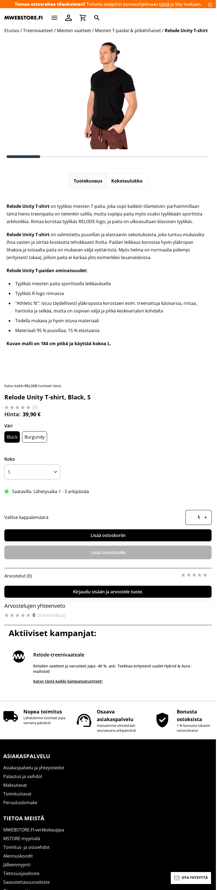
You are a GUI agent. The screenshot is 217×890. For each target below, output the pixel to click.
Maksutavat (15, 785)
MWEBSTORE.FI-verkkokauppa (33, 830)
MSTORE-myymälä (21, 839)
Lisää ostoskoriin (108, 535)
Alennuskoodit (18, 856)
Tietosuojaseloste (21, 873)
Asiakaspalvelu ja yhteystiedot (33, 768)
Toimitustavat (17, 794)
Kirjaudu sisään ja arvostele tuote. (108, 592)
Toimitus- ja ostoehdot (26, 847)
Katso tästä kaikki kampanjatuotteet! (68, 681)
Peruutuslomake (20, 803)
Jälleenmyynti (16, 865)
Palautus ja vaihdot (22, 776)
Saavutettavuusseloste (26, 882)
